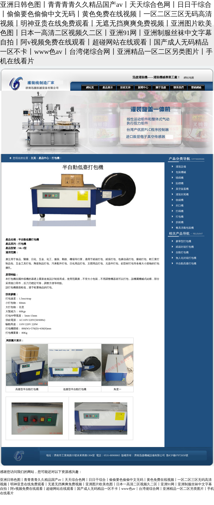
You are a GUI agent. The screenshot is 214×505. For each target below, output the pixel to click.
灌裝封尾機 (182, 194)
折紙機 (179, 222)
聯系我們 (178, 87)
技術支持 (125, 87)
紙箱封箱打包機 (185, 246)
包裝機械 (181, 172)
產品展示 (108, 87)
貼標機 (179, 183)
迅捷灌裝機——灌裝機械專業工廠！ (156, 77)
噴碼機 (179, 177)
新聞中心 (143, 87)
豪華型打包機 (183, 241)
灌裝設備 (181, 166)
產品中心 (44, 158)
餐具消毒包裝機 (185, 227)
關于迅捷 (161, 87)
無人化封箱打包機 (186, 257)
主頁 (33, 158)
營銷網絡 (196, 87)
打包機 (55, 158)
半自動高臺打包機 (186, 263)
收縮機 (179, 199)
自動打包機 (182, 252)
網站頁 (90, 87)
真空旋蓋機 (182, 188)
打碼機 (179, 211)
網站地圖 (189, 77)
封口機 (179, 205)
